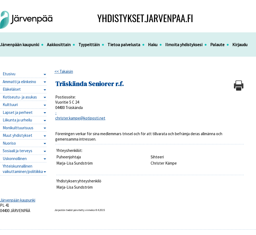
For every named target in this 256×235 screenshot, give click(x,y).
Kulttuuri (10, 104)
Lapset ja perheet (18, 112)
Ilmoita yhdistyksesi (183, 44)
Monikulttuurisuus (18, 127)
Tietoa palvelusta (124, 44)
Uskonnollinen (15, 158)
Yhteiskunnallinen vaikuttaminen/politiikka (23, 169)
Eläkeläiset (12, 89)
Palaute (217, 44)
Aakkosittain (59, 44)
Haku (152, 44)
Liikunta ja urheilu (17, 119)
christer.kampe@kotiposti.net (80, 118)
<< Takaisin (63, 71)
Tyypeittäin (89, 44)
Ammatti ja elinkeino (19, 81)
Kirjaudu (239, 44)
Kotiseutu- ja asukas (20, 97)
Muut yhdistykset (17, 135)
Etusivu (9, 73)
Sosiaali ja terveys (17, 150)
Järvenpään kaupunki (19, 44)
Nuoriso (9, 143)
